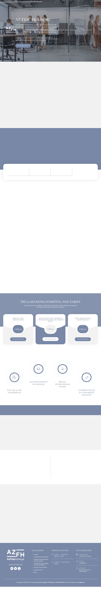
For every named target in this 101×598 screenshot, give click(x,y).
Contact (89, 29)
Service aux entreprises (41, 29)
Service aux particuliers (59, 29)
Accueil (28, 29)
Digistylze (81, 582)
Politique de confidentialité (56, 582)
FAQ (83, 29)
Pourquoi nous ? (75, 29)
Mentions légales (42, 582)
